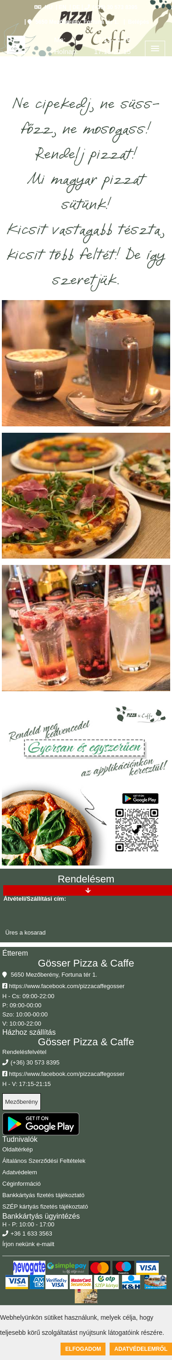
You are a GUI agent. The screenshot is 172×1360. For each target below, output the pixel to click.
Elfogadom (83, 1349)
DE (76, 7)
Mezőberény (21, 1101)
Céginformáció (21, 1183)
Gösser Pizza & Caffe (86, 963)
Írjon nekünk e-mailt (28, 1244)
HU (43, 7)
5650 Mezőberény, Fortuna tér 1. (73, 22)
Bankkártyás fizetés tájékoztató (43, 1195)
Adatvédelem (19, 1172)
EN (63, 7)
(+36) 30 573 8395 (110, 7)
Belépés (138, 22)
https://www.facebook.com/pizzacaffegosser (63, 986)
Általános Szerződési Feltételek (43, 1160)
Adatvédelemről (140, 1349)
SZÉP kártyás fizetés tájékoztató (45, 1206)
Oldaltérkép (17, 1149)
